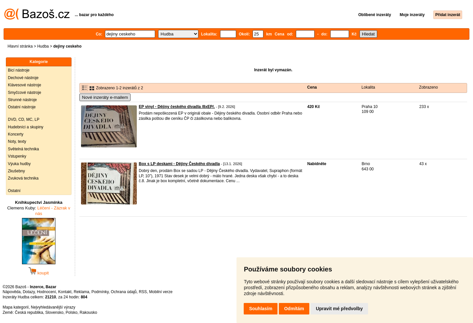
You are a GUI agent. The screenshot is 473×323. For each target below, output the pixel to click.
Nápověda (12, 292)
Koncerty (15, 134)
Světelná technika (23, 149)
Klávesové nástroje (24, 85)
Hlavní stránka (20, 46)
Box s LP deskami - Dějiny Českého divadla (179, 164)
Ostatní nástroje (22, 107)
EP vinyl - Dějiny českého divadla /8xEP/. (177, 106)
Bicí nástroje (19, 70)
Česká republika (29, 312)
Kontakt (65, 292)
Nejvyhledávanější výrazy (53, 307)
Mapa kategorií (16, 307)
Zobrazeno (428, 87)
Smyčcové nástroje (24, 92)
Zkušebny (16, 171)
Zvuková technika (23, 178)
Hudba (43, 46)
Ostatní (14, 190)
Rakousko (88, 312)
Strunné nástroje (22, 99)
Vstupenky (17, 156)
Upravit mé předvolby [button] (339, 308)
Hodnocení (46, 292)
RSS (143, 292)
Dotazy (28, 292)
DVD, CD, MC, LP (23, 119)
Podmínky (100, 292)
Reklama (81, 292)
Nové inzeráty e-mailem (105, 97)
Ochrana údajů (124, 292)
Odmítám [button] (294, 308)
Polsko (71, 312)
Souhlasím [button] (260, 308)
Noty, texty (17, 141)
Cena (312, 87)
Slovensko (54, 312)
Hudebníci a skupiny (25, 127)
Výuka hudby (19, 164)
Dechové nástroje (23, 77)
